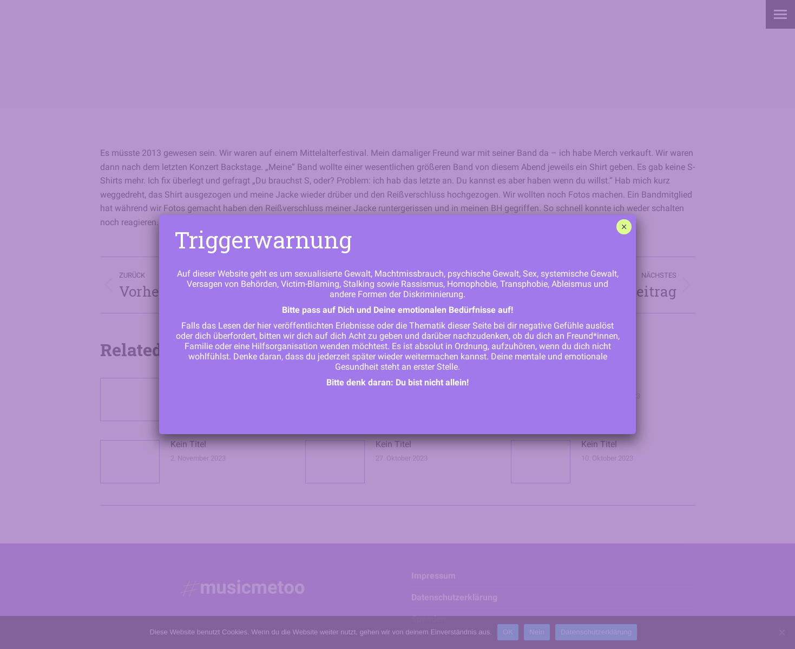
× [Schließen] (624, 227)
